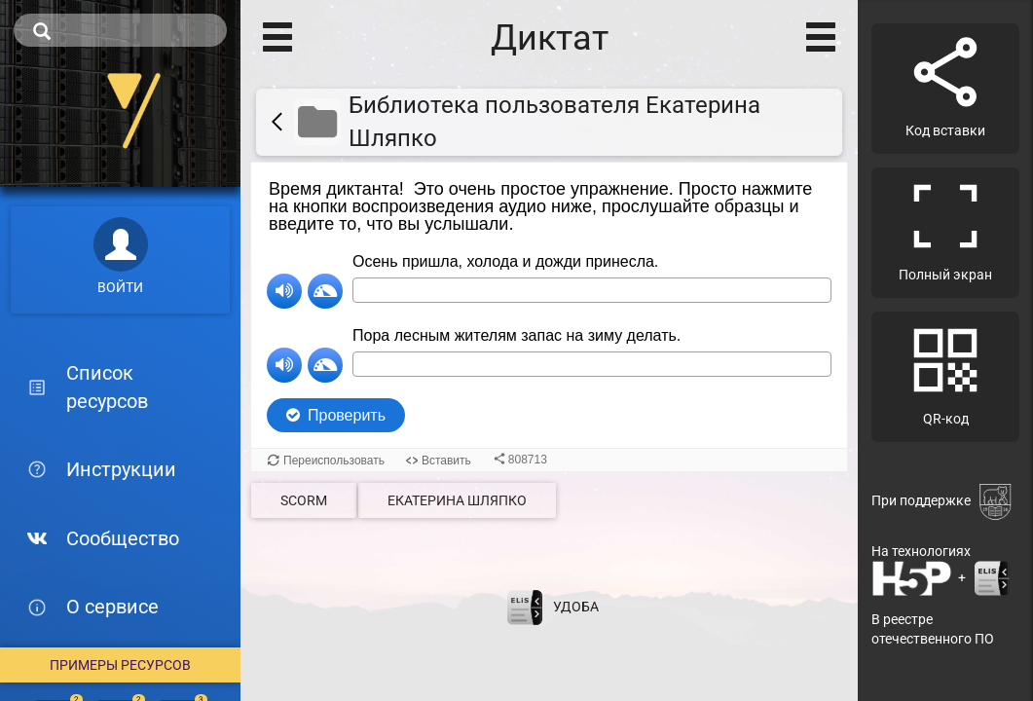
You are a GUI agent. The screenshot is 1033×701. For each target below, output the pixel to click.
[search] (120, 30)
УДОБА (576, 605)
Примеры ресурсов (120, 665)
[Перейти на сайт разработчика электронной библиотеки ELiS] (524, 605)
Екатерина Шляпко (457, 500)
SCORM (303, 500)
